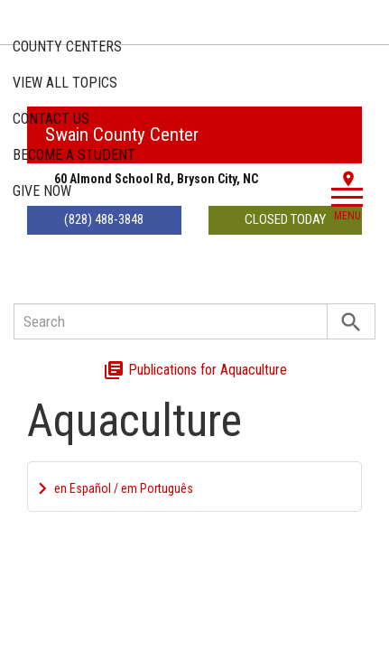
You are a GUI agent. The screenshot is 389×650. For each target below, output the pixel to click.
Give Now (42, 191)
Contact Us (51, 118)
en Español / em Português (123, 488)
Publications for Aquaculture (195, 369)
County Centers (67, 46)
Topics (65, 82)
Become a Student (74, 154)
